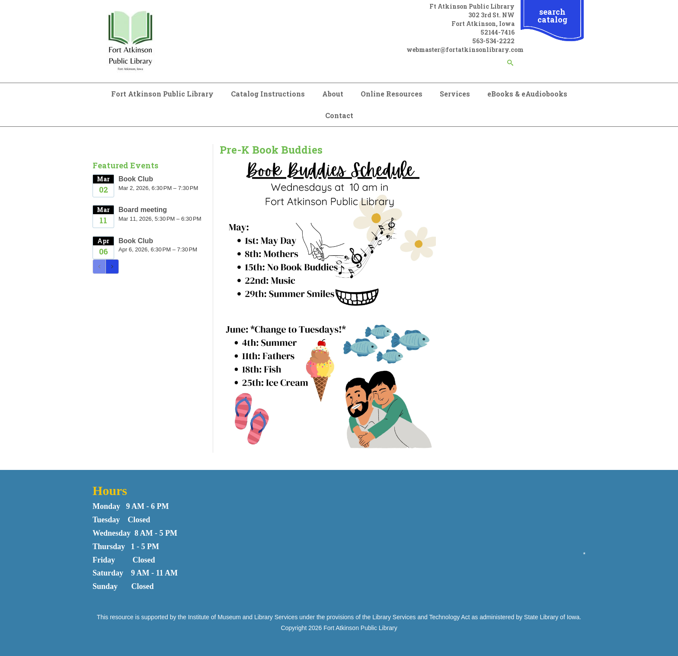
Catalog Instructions (268, 93)
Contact (339, 115)
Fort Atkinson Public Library (162, 93)
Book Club (135, 179)
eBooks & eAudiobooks (527, 93)
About (332, 93)
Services (455, 93)
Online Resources (391, 93)
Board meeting (142, 209)
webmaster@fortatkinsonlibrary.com (465, 49)
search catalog (552, 15)
